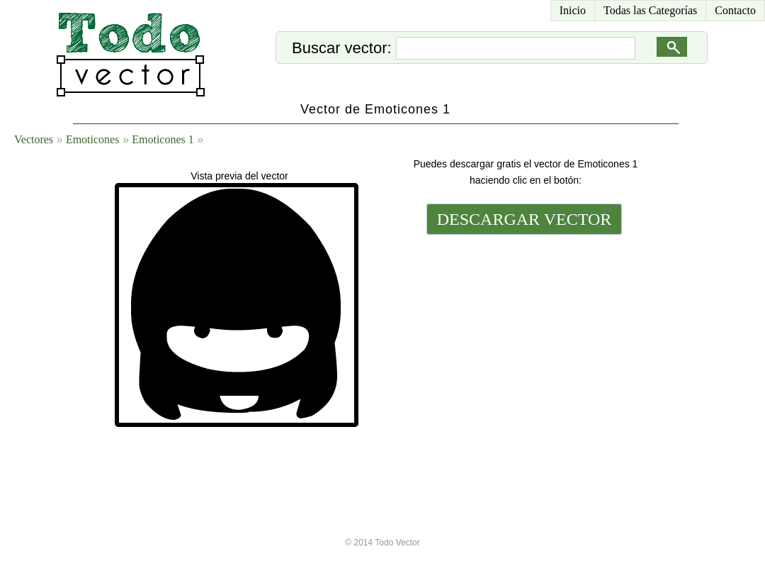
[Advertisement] (522, 334)
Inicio (573, 10)
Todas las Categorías (650, 10)
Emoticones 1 (163, 139)
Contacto (735, 10)
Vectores (33, 139)
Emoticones (93, 139)
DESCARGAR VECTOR (524, 219)
